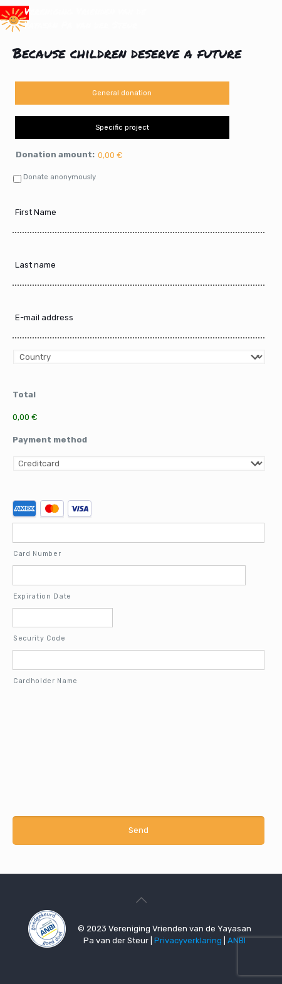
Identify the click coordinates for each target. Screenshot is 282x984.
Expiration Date (42, 596)
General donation (122, 92)
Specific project (122, 127)
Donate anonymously (59, 176)
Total (24, 394)
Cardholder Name (45, 681)
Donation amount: (55, 154)
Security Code (39, 638)
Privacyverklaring (188, 940)
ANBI (236, 940)
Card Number (37, 554)
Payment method (50, 439)
